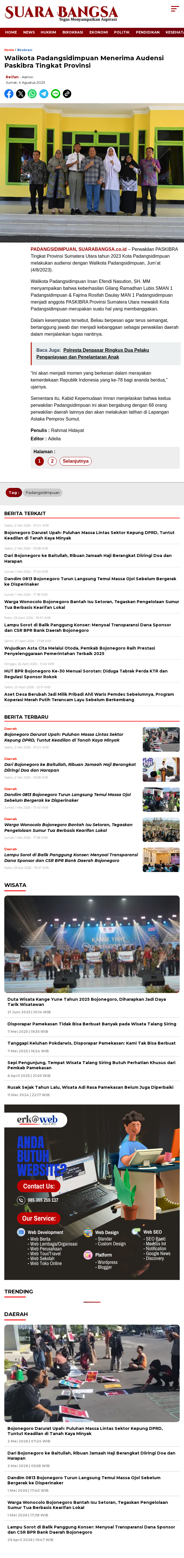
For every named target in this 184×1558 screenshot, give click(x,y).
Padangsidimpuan (43, 492)
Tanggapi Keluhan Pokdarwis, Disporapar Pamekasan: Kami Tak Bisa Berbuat (91, 1043)
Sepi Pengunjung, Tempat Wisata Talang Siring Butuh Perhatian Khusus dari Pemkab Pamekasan (91, 1065)
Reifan (12, 77)
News (29, 32)
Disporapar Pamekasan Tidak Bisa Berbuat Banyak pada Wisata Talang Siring (91, 1024)
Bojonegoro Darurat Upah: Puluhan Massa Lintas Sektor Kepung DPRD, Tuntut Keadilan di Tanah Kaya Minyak (85, 1431)
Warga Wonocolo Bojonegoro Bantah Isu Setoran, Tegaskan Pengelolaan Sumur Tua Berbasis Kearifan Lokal (87, 1505)
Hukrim (48, 32)
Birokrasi (72, 32)
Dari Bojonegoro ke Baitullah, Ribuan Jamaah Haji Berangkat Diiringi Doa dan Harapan (91, 1456)
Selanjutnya (76, 461)
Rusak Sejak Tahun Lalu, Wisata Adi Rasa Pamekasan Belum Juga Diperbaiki (90, 1087)
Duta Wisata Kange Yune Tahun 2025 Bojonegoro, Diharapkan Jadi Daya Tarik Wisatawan (86, 1002)
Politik (122, 32)
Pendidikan (148, 32)
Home (11, 32)
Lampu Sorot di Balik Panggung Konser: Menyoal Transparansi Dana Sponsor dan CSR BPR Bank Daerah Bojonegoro (91, 1529)
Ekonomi (98, 32)
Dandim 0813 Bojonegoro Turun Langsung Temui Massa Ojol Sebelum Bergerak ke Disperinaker (83, 1480)
